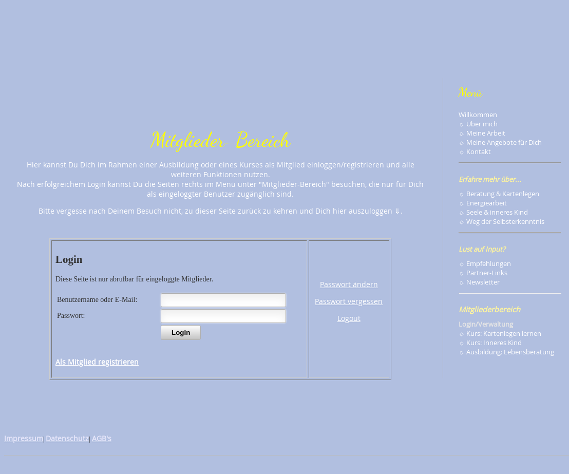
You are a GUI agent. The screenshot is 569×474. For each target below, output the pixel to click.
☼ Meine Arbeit (482, 133)
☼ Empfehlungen (485, 263)
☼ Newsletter (479, 282)
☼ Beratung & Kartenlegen (499, 193)
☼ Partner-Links (483, 272)
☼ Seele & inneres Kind (493, 212)
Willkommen (478, 114)
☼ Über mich (478, 123)
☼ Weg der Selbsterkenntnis (501, 221)
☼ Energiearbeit (483, 202)
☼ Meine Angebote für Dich (500, 142)
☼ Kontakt (475, 151)
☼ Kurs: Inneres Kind (490, 342)
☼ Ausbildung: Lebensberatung (506, 351)
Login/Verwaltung (486, 324)
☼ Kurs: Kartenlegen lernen (500, 333)
